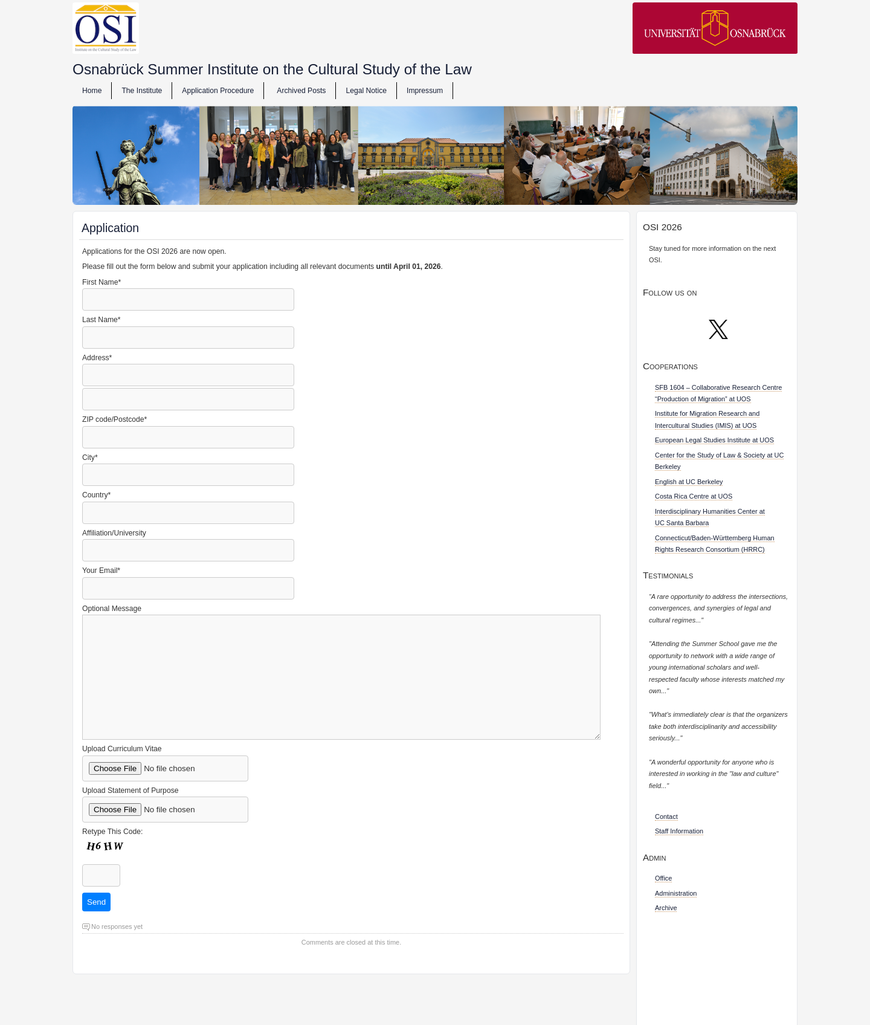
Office (663, 878)
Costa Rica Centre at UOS (693, 496)
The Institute (141, 90)
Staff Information (679, 831)
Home (92, 90)
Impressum (425, 90)
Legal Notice (366, 90)
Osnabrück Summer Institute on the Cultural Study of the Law (272, 69)
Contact (666, 816)
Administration (676, 893)
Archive (666, 907)
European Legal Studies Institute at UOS (714, 440)
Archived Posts (301, 90)
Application (110, 227)
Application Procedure (218, 90)
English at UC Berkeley (689, 481)
